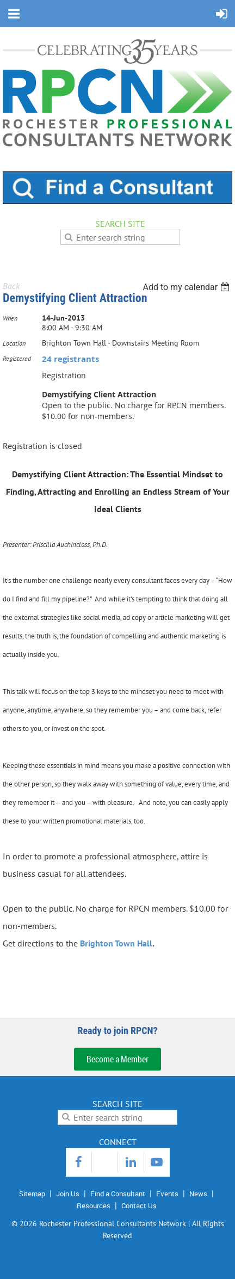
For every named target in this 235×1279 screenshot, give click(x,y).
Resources (93, 1205)
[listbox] (187, 287)
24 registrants (70, 359)
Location (14, 343)
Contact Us (139, 1205)
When (10, 318)
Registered (17, 358)
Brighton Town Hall (116, 943)
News (198, 1193)
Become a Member (117, 1059)
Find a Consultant (117, 1193)
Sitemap (32, 1193)
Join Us (67, 1193)
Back (11, 285)
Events (167, 1193)
